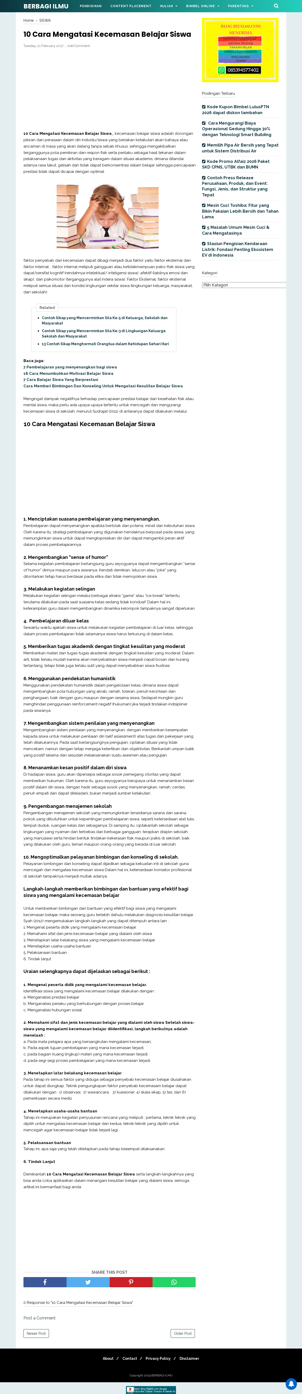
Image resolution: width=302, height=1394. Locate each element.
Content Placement (131, 6)
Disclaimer (193, 1370)
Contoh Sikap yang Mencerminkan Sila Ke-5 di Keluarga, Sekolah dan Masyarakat (105, 332)
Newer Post (36, 1345)
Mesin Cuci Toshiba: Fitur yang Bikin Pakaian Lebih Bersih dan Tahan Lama (240, 211)
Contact (128, 1370)
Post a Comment (39, 1329)
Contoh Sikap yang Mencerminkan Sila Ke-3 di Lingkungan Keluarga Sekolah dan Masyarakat (104, 345)
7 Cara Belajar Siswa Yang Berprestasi (60, 391)
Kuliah (166, 6)
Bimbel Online (200, 6)
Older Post (183, 1345)
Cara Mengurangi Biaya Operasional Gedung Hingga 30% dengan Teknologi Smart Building (236, 129)
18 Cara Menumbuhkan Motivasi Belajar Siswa (68, 385)
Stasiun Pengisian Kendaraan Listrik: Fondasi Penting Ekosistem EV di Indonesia (237, 249)
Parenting (238, 6)
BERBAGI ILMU (45, 6)
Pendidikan (91, 6)
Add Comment (78, 57)
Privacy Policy (159, 1370)
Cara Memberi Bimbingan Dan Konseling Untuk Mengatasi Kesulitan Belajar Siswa (103, 397)
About (105, 1370)
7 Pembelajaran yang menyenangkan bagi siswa (70, 379)
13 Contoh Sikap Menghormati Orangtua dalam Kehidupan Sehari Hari (105, 355)
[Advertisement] (109, 101)
